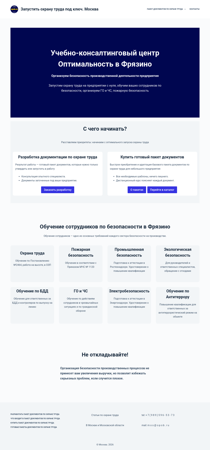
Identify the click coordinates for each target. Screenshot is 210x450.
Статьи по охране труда (105, 415)
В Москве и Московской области (105, 425)
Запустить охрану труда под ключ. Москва (59, 9)
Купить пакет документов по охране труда (32, 423)
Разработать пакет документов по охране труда (34, 414)
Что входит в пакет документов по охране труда (35, 418)
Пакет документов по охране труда (167, 9)
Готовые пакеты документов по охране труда (33, 427)
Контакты (195, 9)
